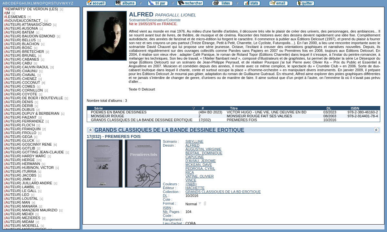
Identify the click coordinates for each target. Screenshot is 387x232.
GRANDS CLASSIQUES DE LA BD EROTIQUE (223, 192)
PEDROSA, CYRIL (200, 168)
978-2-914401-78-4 (363, 116)
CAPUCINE (194, 157)
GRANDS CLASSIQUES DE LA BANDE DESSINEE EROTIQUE (142, 120)
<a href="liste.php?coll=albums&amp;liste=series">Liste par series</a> (41, 114)
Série (98, 108)
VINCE (190, 180)
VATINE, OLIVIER (199, 176)
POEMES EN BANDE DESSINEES (118, 112)
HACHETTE (194, 188)
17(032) (205, 120)
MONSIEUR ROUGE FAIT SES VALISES (259, 116)
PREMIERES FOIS (242, 120)
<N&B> (191, 184)
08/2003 (329, 116)
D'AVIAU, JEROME (200, 161)
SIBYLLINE (194, 141)
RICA (189, 172)
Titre (234, 108)
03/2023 (329, 112)
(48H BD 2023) (210, 112)
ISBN (355, 108)
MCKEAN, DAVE (198, 165)
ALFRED (192, 145)
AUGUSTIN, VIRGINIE (203, 149)
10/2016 (329, 120)
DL (329, 108)
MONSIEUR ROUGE (107, 116)
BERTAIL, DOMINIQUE (204, 153)
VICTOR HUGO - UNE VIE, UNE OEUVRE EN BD (266, 112)
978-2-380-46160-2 (363, 112)
